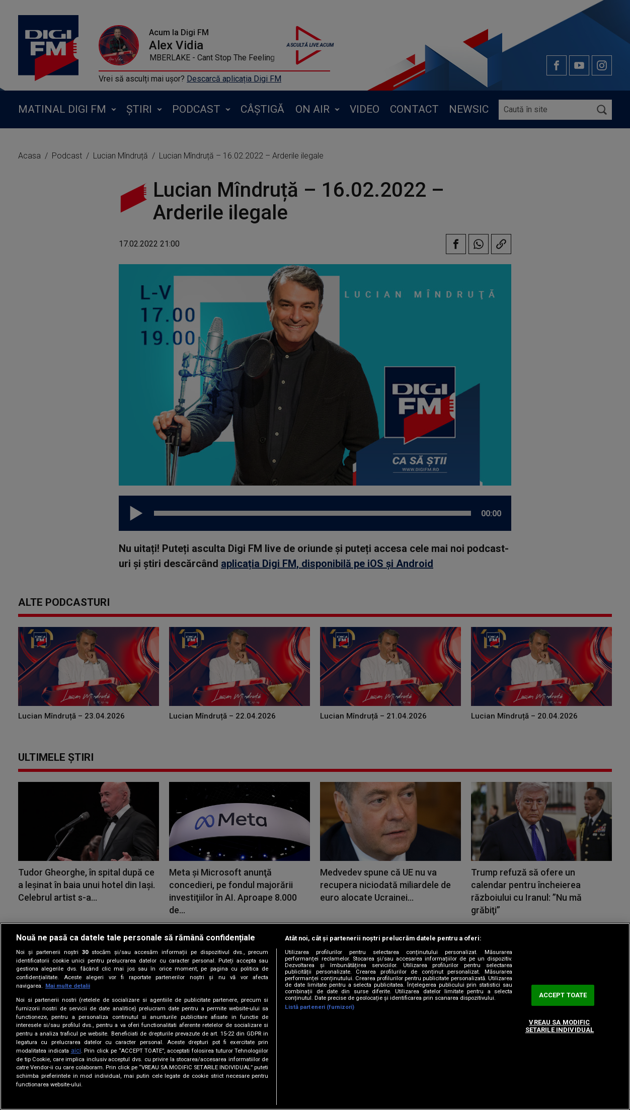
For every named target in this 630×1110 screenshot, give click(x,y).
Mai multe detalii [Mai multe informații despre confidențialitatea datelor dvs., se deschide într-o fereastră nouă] (67, 986)
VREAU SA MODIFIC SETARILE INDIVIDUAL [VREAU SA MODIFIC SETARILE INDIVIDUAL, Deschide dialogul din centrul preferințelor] (559, 1026)
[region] (315, 1016)
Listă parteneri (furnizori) (319, 1007)
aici (76, 1050)
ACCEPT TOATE (563, 995)
